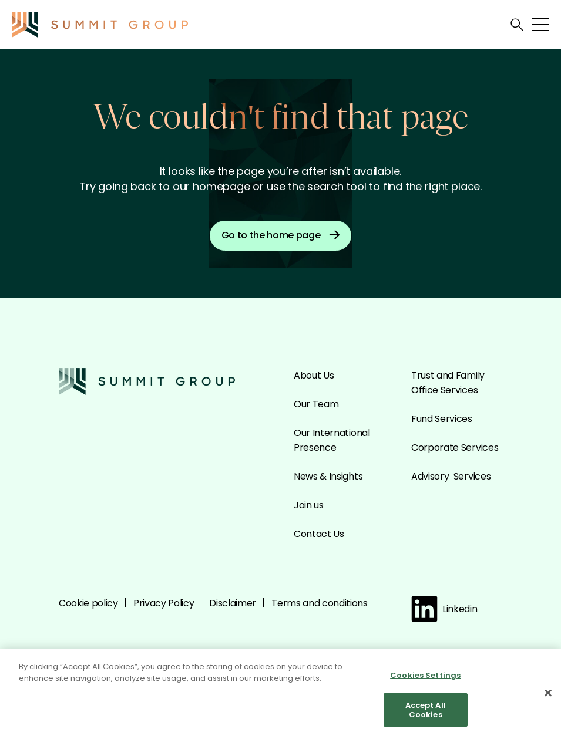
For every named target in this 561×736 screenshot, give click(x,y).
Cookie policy (88, 603)
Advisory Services (451, 476)
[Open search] (517, 24)
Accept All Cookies (425, 713)
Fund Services (441, 419)
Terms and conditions (319, 603)
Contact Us (319, 534)
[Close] (548, 696)
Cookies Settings (425, 678)
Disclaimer (232, 603)
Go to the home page (280, 235)
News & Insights (328, 476)
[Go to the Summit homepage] (100, 25)
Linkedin (444, 609)
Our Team (316, 404)
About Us (314, 375)
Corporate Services (454, 447)
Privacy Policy (163, 603)
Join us (309, 505)
